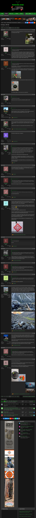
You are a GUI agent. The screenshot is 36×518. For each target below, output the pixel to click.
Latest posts (21, 421)
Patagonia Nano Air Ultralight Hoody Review (26, 426)
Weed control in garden (23, 436)
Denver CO (8, 141)
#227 (34, 131)
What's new (11, 13)
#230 (34, 176)
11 (8, 27)
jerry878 (32, 415)
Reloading (12, 415)
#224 (34, 94)
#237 (34, 285)
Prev (2, 27)
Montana (9, 297)
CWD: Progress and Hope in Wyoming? (25, 516)
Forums (6, 13)
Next (17, 27)
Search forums (6, 15)
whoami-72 (5, 415)
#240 (34, 359)
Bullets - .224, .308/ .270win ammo (11, 401)
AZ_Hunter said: (14, 276)
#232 (34, 199)
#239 (34, 347)
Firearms (21, 431)
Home (2, 13)
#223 (34, 59)
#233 (34, 237)
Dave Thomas (31, 412)
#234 (34, 248)
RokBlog (16, 13)
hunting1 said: (14, 96)
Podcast (21, 13)
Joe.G (32, 408)
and (17, 260)
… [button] (5, 27)
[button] (13, 14)
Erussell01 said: (14, 190)
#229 (34, 165)
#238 (34, 333)
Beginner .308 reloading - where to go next (11, 414)
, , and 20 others (19, 330)
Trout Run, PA (8, 343)
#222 (34, 45)
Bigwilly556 (31, 404)
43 (15, 27)
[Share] (32, 29)
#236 (34, 274)
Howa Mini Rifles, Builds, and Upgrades (26, 429)
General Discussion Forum (24, 424)
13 (11, 27)
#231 (34, 188)
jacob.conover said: (14, 239)
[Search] (35, 14)
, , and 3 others (19, 234)
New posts (2, 15)
